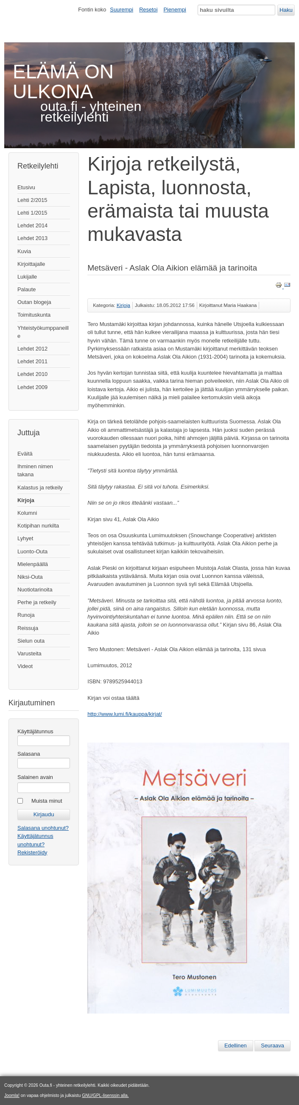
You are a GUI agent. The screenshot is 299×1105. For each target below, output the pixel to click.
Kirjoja (25, 500)
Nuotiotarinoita (35, 589)
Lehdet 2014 (32, 225)
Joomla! (12, 1095)
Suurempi (121, 9)
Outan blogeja (34, 302)
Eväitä (25, 453)
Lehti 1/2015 (32, 213)
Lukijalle (27, 276)
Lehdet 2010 (32, 374)
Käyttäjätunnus (35, 731)
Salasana (28, 754)
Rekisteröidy (32, 852)
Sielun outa (31, 641)
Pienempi (175, 9)
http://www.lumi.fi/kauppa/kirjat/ (124, 714)
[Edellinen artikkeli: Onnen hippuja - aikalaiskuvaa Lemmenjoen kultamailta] (235, 1045)
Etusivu (26, 187)
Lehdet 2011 (32, 361)
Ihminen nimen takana (35, 470)
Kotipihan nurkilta (38, 525)
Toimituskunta (33, 315)
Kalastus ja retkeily (40, 487)
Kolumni (27, 513)
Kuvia (24, 251)
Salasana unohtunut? (43, 828)
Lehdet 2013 (32, 238)
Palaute (26, 289)
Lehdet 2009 (32, 387)
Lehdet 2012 (32, 348)
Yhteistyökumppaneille (43, 332)
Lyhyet (25, 538)
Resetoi (148, 9)
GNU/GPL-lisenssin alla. (105, 1095)
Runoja (26, 615)
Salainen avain (35, 777)
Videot (25, 666)
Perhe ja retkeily (36, 602)
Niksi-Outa (30, 577)
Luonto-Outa (32, 551)
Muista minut (46, 801)
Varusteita (29, 653)
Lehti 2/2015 (32, 200)
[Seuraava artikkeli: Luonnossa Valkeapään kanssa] (272, 1045)
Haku (286, 10)
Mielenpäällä (32, 564)
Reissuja (27, 628)
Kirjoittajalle (31, 264)
